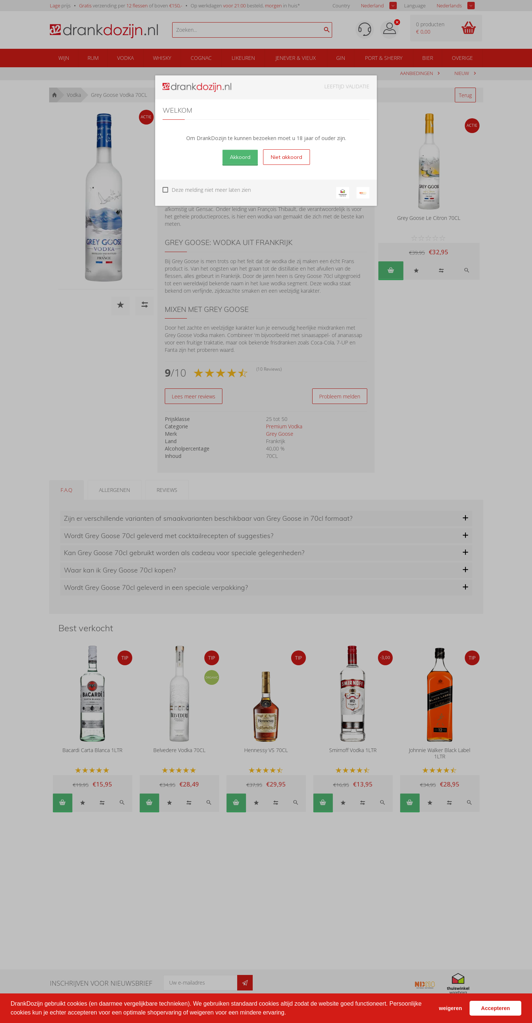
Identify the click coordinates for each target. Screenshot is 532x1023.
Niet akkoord (286, 157)
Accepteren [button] (495, 1008)
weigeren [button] (450, 1008)
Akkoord (240, 157)
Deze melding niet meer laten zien (211, 189)
